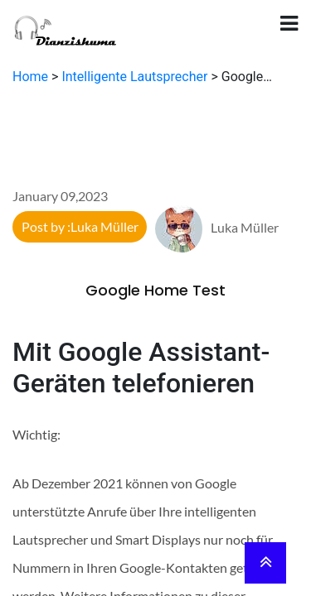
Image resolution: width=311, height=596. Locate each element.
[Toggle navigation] (289, 23)
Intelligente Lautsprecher (134, 76)
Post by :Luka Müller (80, 226)
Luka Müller (217, 227)
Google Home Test (155, 290)
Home (30, 76)
